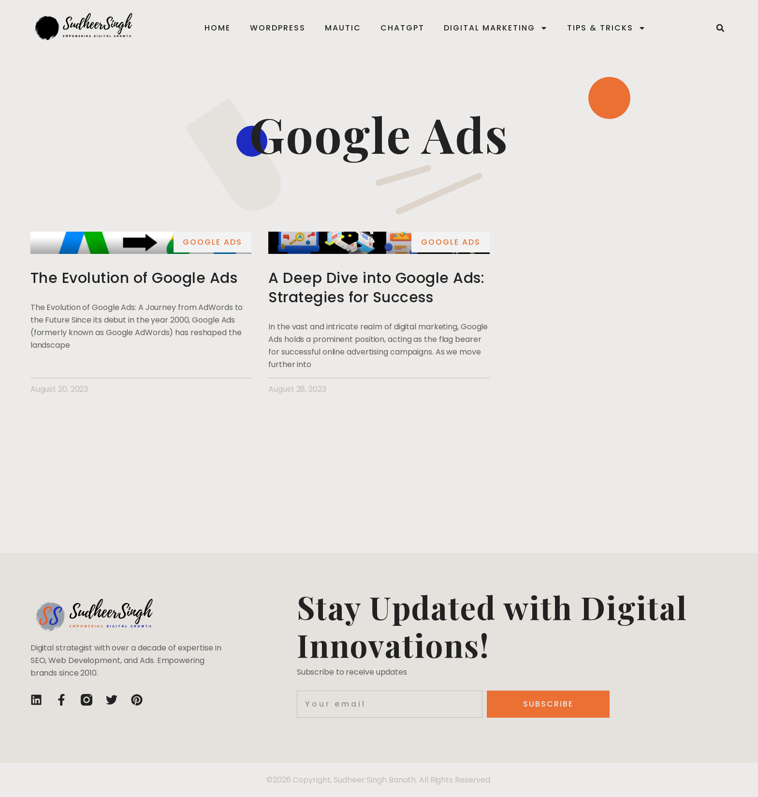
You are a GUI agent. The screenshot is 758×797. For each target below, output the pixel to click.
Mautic (343, 27)
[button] (720, 28)
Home (217, 27)
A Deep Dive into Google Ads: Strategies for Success (376, 288)
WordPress (278, 27)
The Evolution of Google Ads (134, 278)
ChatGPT (402, 27)
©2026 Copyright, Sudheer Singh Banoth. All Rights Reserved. (379, 779)
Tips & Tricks (606, 28)
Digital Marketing (496, 28)
